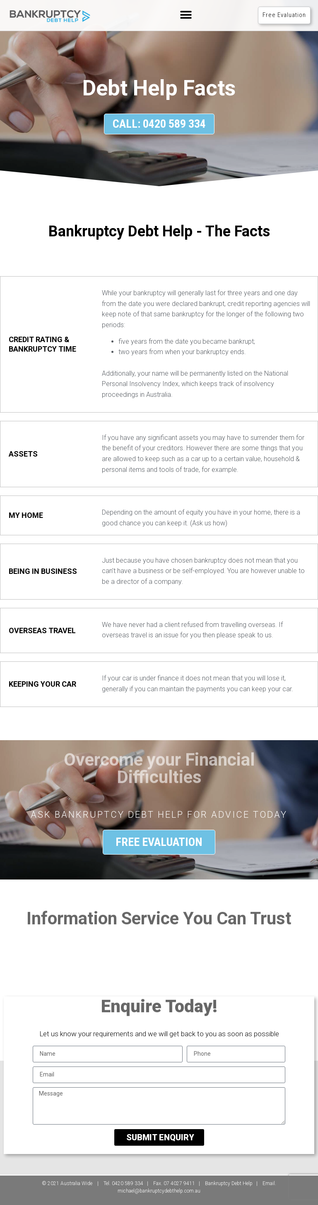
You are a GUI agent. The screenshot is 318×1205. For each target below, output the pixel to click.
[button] (185, 15)
